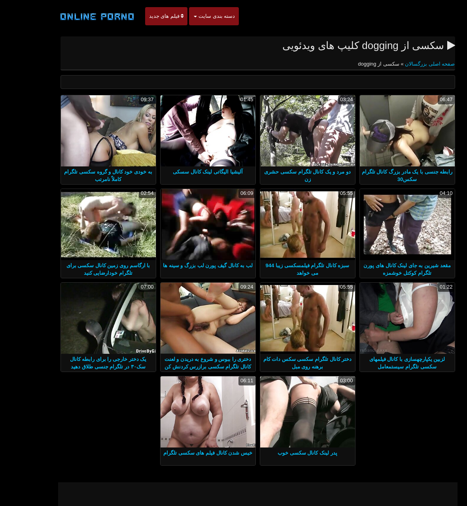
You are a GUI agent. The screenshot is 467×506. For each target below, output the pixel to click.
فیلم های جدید (142, 16)
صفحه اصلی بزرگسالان (405, 64)
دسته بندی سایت (190, 16)
